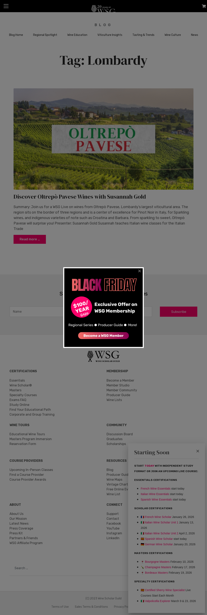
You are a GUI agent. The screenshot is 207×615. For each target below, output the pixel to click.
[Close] (139, 271)
